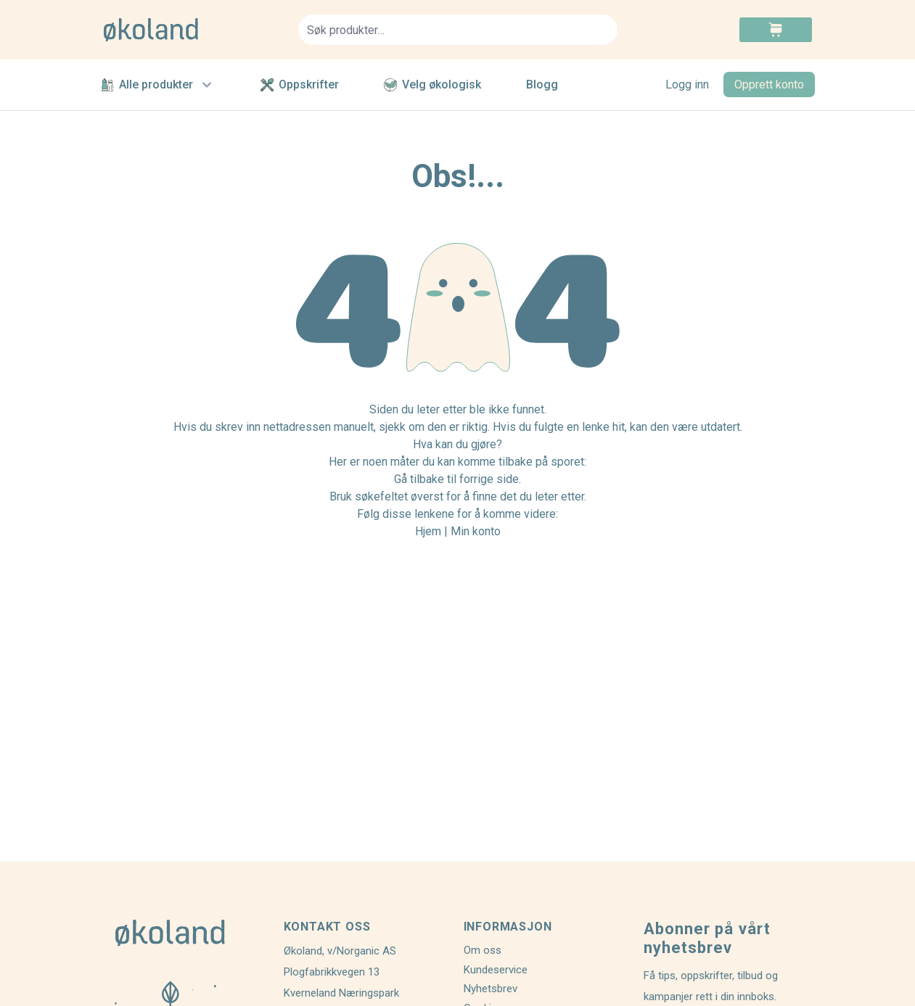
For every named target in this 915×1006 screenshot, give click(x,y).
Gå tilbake (419, 479)
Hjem (428, 531)
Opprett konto (769, 84)
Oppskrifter (299, 84)
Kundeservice (496, 969)
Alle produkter (158, 85)
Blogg (542, 84)
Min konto (476, 531)
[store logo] (192, 29)
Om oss (482, 950)
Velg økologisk (432, 84)
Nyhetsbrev (490, 988)
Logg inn (687, 84)
